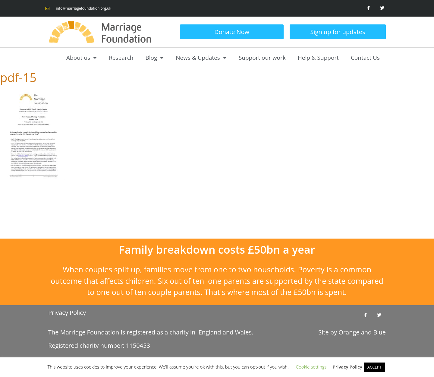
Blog (154, 57)
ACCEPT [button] (374, 367)
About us (81, 57)
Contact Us (365, 58)
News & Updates (201, 57)
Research (121, 58)
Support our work (262, 58)
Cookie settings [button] (311, 367)
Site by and (352, 332)
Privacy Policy (67, 313)
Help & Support (318, 58)
